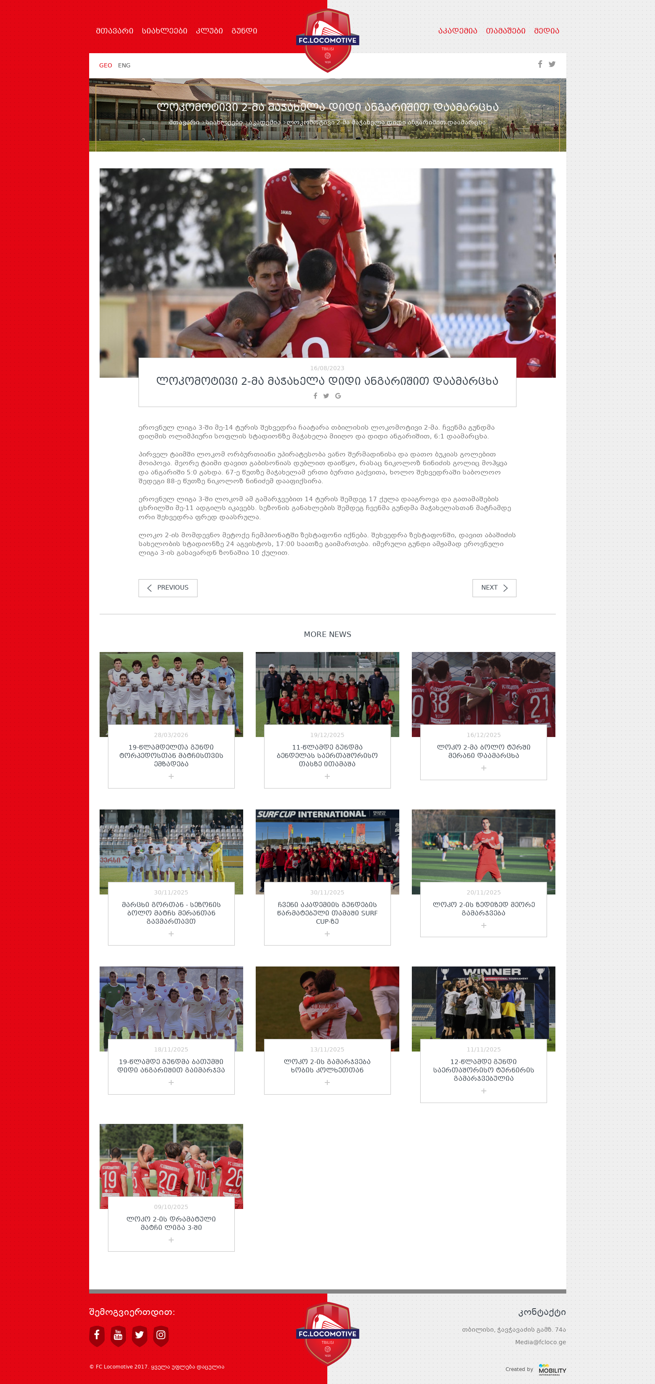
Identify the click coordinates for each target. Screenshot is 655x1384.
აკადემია (458, 32)
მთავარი (115, 32)
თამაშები (506, 32)
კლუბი (209, 32)
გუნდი (244, 32)
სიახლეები (165, 32)
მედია (547, 32)
